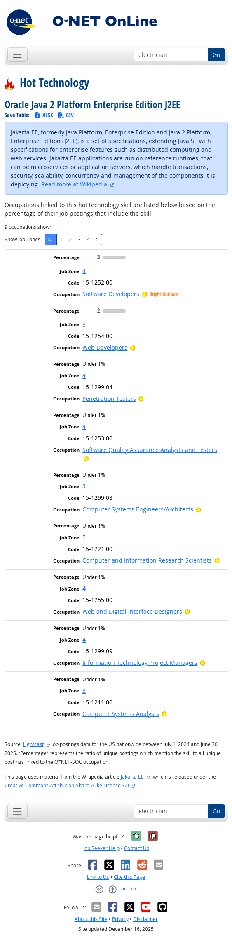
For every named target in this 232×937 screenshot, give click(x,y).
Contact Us (136, 848)
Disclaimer (145, 919)
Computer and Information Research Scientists (147, 560)
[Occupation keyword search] (171, 55)
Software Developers (110, 294)
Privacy (120, 919)
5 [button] (84, 537)
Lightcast (33, 744)
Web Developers (104, 347)
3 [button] (84, 324)
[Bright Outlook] (132, 347)
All (51, 239)
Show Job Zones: (23, 239)
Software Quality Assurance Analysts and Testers (149, 450)
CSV (65, 115)
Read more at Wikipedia (74, 184)
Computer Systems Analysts (120, 714)
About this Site (91, 919)
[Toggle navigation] (17, 54)
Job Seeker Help (101, 848)
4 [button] (84, 271)
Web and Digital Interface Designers (132, 611)
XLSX (43, 115)
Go (216, 55)
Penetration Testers (109, 399)
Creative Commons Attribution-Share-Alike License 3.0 (67, 785)
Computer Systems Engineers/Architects (137, 509)
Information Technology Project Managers (139, 662)
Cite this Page (129, 876)
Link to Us (98, 876)
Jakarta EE (132, 776)
